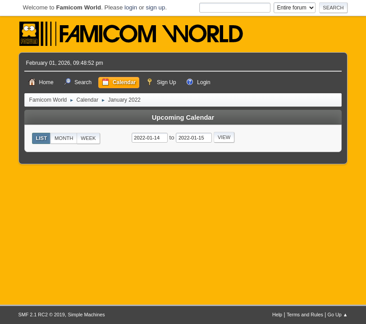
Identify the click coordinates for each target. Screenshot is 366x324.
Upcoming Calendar (183, 117)
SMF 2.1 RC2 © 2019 (41, 314)
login (130, 7)
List (41, 138)
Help (277, 314)
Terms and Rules (305, 314)
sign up (155, 7)
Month (64, 138)
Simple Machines (86, 314)
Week (88, 138)
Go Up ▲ (338, 314)
